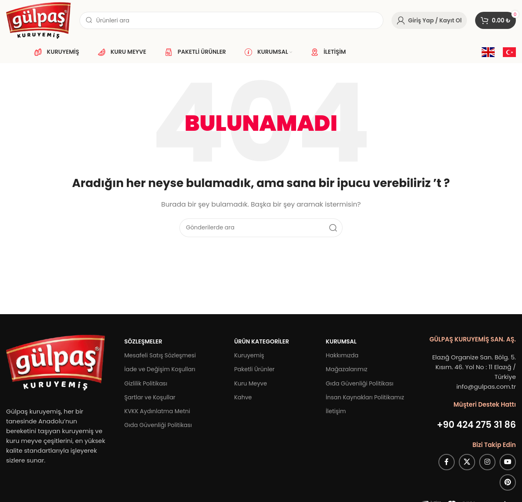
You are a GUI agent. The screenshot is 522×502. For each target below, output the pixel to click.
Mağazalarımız (346, 369)
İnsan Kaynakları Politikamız (365, 397)
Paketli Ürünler (254, 369)
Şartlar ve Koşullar (149, 397)
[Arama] (231, 20)
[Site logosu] (38, 19)
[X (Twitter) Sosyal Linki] (467, 462)
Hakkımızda (342, 355)
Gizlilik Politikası (145, 383)
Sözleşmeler (143, 341)
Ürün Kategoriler (261, 341)
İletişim (336, 411)
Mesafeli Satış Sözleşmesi (160, 355)
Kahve (243, 397)
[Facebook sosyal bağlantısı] (446, 462)
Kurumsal (341, 341)
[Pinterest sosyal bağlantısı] (508, 482)
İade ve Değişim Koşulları (159, 369)
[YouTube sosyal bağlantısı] (508, 462)
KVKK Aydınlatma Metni (157, 411)
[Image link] (56, 362)
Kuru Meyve (250, 383)
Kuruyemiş (249, 355)
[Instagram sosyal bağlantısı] (487, 462)
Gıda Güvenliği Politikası (158, 425)
